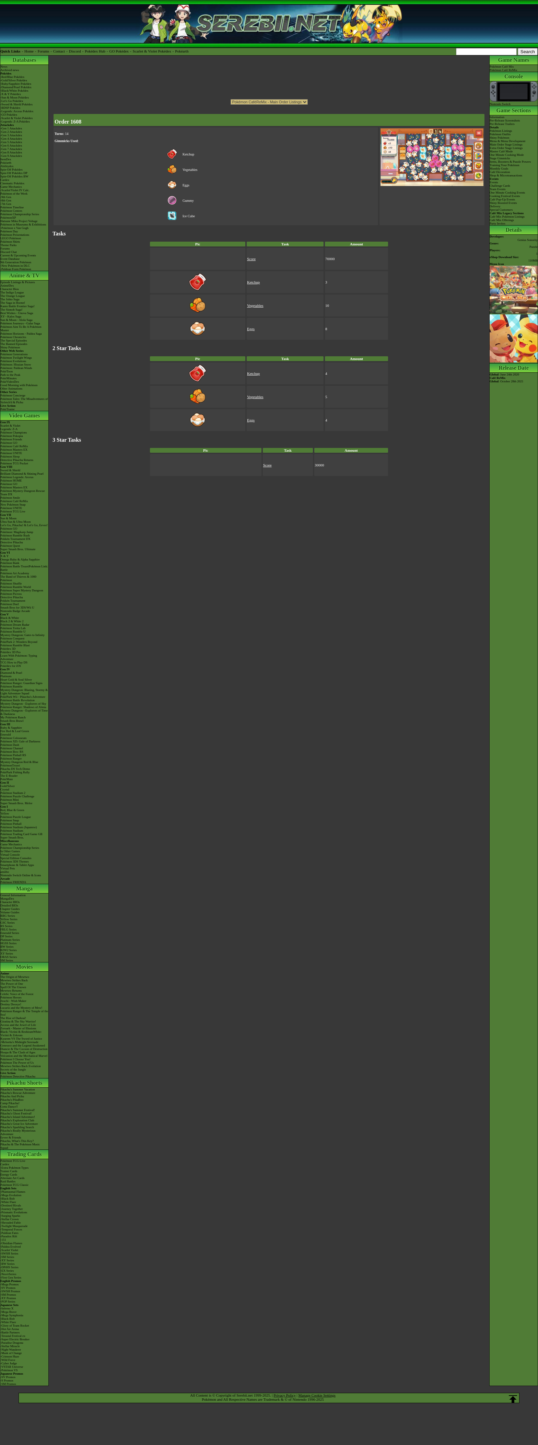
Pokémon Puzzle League (15, 817)
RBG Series (7, 915)
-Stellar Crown (9, 1219)
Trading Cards (24, 1154)
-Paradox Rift (8, 1236)
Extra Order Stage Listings (506, 148)
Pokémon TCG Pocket (14, 463)
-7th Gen (5, 204)
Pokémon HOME (11, 480)
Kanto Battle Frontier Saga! (17, 306)
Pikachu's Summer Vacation (17, 1089)
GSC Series (7, 922)
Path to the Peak (10, 375)
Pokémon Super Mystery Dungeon (21, 590)
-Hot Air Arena (9, 1329)
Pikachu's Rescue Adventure (17, 1093)
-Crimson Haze (9, 1356)
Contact (59, 51)
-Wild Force (7, 1360)
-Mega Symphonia (11, 1315)
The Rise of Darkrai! (13, 1018)
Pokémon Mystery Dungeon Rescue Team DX (22, 492)
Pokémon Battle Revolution (17, 700)
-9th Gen (5, 197)
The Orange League (12, 296)
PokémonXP (8, 217)
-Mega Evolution (10, 1195)
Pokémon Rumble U (13, 631)
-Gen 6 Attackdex (11, 145)
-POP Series (7, 1301)
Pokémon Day (9, 231)
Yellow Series (8, 919)
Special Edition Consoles (16, 858)
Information (497, 117)
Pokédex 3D (7, 648)
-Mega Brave (8, 1312)
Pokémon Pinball (11, 823)
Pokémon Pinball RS (13, 755)
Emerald (5, 734)
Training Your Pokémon (504, 165)
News (4, 66)
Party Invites (497, 223)
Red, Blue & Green (12, 810)
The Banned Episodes (13, 344)
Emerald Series (9, 933)
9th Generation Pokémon (15, 262)
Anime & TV (24, 275)
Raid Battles (7, 1181)
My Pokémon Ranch (13, 717)
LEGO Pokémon (10, 238)
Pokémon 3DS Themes (14, 861)
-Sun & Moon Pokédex (14, 97)
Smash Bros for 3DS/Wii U (17, 607)
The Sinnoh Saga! (11, 309)
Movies (24, 967)
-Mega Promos (9, 1284)
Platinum (6, 676)
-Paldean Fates (9, 1233)
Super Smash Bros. (12, 837)
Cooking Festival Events (505, 196)
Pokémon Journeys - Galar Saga (20, 323)
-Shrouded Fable (10, 1222)
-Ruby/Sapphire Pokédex (15, 83)
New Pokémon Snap (13, 504)
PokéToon (6, 371)
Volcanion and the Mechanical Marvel (23, 1055)
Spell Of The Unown (13, 987)
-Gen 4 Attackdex (11, 138)
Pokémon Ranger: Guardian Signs (21, 683)
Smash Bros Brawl (12, 720)
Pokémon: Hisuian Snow (15, 364)
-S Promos (6, 1380)
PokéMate (6, 779)
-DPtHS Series (9, 1267)
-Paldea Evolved (10, 1246)
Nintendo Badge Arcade (15, 611)
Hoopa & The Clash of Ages (17, 1052)
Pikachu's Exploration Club (17, 1120)
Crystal (4, 789)
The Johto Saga (10, 299)
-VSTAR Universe (11, 1366)
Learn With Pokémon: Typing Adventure (18, 657)
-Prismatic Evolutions (13, 1212)
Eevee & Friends (10, 1137)
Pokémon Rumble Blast (15, 645)
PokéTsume (7, 409)
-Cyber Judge (8, 1363)
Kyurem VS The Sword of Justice (21, 1038)
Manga (24, 888)
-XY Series (7, 1260)
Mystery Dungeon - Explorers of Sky (23, 703)
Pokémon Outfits (500, 134)
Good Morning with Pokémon (18, 385)
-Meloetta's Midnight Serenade (19, 1042)
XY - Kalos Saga (10, 316)
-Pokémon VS (9, 1370)
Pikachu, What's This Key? (17, 1141)
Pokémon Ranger (11, 758)
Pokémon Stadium (11, 830)
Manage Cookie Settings (317, 1395)
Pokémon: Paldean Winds (16, 368)
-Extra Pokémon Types (14, 1167)
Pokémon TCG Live (12, 511)
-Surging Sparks (10, 1215)
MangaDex (7, 898)
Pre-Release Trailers (502, 124)
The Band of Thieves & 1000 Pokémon (18, 578)
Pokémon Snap (9, 820)
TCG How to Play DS (13, 662)
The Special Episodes (13, 340)
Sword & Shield (10, 470)
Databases (24, 60)
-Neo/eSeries (8, 1274)
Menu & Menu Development (507, 141)
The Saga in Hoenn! (12, 302)
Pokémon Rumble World (15, 587)
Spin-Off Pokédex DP (13, 173)
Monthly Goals (499, 168)
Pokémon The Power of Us (17, 1062)
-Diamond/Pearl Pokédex (16, 87)
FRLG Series (8, 929)
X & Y (4, 556)
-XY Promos (8, 1298)
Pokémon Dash (9, 745)
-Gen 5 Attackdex (11, 142)
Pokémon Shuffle (11, 583)
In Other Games (10, 851)
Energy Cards (8, 1174)
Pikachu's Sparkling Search (17, 1127)
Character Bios (9, 289)
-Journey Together (11, 1209)
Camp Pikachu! (10, 1103)
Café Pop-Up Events (502, 199)
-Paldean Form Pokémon (15, 269)
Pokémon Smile (10, 497)
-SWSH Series (9, 1253)
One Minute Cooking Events (507, 192)
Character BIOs (10, 902)
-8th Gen (5, 200)
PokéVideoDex (9, 381)
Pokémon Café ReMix (14, 446)
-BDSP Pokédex (10, 107)
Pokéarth (181, 51)
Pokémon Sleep (10, 456)
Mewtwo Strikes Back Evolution (20, 1066)
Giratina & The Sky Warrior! (18, 1021)
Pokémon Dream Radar (14, 624)
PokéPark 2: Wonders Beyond (18, 642)
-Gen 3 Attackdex (11, 135)
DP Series (6, 936)
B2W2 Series (8, 950)
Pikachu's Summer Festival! (17, 1110)
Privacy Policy (284, 1395)
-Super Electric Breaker (15, 1339)
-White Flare (8, 1202)
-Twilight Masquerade (14, 1226)
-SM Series (7, 1257)
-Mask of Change (11, 1353)
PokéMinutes (8, 378)
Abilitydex (7, 166)
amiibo (4, 872)
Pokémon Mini (9, 799)
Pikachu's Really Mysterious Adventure (18, 1132)
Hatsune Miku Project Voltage (18, 221)
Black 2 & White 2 (12, 621)
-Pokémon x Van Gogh (14, 228)
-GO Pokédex (8, 114)
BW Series (7, 946)
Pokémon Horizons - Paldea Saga (21, 333)
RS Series (6, 926)
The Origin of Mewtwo (14, 977)
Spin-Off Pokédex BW (14, 176)
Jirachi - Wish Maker (13, 1001)
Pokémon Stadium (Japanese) (18, 827)
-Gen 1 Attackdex (11, 128)
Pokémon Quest (10, 545)
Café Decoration (500, 172)
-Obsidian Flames (11, 1243)
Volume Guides (10, 912)
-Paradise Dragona (11, 1342)
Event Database (10, 259)
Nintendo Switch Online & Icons (20, 875)
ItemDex (5, 159)
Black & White (9, 618)
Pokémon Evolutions (13, 361)
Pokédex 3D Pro (10, 652)
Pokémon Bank (9, 563)
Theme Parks (8, 245)
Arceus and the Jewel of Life (18, 1025)
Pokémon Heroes (11, 997)
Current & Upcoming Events (18, 255)
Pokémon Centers (11, 210)
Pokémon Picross (11, 594)
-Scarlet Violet (9, 1250)
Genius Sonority (527, 240)
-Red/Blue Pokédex (12, 77)
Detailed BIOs (9, 905)
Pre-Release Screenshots (505, 120)
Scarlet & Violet (10, 425)
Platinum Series (10, 939)
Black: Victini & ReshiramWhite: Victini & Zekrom (21, 1033)
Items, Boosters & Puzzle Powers (510, 161)
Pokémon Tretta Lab (13, 628)
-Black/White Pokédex (14, 90)
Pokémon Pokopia (11, 436)
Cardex (4, 180)
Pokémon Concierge (12, 395)
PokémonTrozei (10, 765)
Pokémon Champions (13, 432)
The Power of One (11, 983)
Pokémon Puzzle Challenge (17, 796)
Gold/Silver (7, 786)
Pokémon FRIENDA (13, 882)
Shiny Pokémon (10, 347)
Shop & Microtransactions (506, 175)
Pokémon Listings (501, 130)
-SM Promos (8, 1294)
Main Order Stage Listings (506, 144)
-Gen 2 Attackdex (11, 132)
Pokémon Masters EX (13, 449)
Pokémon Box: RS (11, 751)
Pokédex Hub (95, 51)
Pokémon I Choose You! (15, 1059)
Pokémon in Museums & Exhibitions (23, 224)
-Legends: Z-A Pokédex (15, 121)
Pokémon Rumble (11, 686)
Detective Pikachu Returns (16, 460)
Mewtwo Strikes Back (14, 980)
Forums (43, 51)
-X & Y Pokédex (10, 94)
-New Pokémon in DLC (15, 265)
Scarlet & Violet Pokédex (152, 51)
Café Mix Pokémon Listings (507, 216)
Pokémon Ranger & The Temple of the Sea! (24, 1012)
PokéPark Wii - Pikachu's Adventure (22, 696)
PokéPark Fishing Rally (15, 772)
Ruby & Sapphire (11, 727)
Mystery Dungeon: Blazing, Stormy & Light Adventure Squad (24, 691)
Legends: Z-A (8, 429)
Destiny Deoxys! (10, 1004)
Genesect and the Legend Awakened (22, 1045)
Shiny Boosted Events (503, 203)
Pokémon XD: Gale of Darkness (20, 741)
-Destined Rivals (10, 1205)
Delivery (495, 206)
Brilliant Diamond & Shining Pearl (22, 473)
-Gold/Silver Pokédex (13, 80)
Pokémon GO (8, 442)
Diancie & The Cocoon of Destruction (24, 1049)
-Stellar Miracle (10, 1346)
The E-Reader (8, 775)
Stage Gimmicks (500, 158)
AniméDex (7, 285)
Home (29, 51)
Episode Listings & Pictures (17, 282)
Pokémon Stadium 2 (12, 793)
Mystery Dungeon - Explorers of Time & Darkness (24, 712)
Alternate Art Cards (12, 1178)
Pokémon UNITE (11, 453)
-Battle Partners (10, 1332)
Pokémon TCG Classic (14, 1185)
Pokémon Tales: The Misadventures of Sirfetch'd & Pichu (24, 400)
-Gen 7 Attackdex (11, 149)
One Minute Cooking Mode (507, 155)
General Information (13, 895)
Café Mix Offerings (502, 220)
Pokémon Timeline (12, 207)
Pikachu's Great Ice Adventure (19, 1123)
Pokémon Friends (11, 439)
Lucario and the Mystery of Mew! (21, 1007)
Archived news (9, 70)
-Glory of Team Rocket (14, 1325)
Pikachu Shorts (24, 1083)
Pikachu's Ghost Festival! (16, 1113)
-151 (3, 1239)
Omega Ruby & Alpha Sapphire (20, 559)
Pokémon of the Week (13, 193)
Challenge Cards (500, 185)
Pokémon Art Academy (14, 573)
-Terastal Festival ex (12, 1336)
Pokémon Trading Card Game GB (21, 834)
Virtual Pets (7, 868)
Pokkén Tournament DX (15, 539)
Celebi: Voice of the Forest (16, 994)
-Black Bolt (7, 1198)
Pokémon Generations (14, 354)
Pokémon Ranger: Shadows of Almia (23, 707)
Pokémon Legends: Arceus (16, 477)
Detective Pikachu (11, 542)
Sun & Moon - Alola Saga (16, 320)
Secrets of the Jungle (13, 1069)
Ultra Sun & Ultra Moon (15, 521)
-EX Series (7, 1270)
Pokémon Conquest (12, 638)
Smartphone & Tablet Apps (17, 865)
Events (494, 182)
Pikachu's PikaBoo (11, 1099)
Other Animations (11, 388)
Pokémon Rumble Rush (15, 535)
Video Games (24, 415)
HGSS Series (8, 943)
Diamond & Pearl (11, 672)
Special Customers (501, 209)
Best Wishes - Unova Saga (16, 313)
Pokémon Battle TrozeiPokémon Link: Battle (24, 568)
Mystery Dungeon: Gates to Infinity (22, 635)
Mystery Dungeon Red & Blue (19, 762)
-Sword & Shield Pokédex (16, 104)
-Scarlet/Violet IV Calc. (15, 190)
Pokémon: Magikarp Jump (16, 532)
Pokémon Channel (11, 748)
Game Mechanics (11, 186)
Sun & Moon (8, 518)
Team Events (498, 189)
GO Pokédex (119, 51)
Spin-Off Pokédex (11, 169)
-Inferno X (6, 1308)
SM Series (6, 960)
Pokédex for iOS (10, 666)
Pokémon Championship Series (19, 214)
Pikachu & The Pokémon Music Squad (20, 1146)
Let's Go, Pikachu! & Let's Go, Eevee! (24, 525)
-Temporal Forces (11, 1229)
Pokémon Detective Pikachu (17, 1076)
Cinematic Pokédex (12, 183)
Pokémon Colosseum (13, 738)
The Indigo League (12, 292)
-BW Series (7, 1263)
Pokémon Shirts (10, 241)
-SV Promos (7, 1288)
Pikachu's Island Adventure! (17, 1117)
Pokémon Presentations (14, 234)
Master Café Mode (501, 151)
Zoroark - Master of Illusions (18, 1028)
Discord (75, 51)
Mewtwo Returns (11, 990)
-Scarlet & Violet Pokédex (16, 118)
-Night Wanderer (10, 1349)
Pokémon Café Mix (502, 66)
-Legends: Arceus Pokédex (16, 111)
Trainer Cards (8, 1171)
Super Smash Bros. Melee (16, 803)
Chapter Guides (10, 909)
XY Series (6, 953)
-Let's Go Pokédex (11, 101)
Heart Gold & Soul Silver (16, 679)
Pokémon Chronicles (13, 337)
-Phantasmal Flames (12, 1191)
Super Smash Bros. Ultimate (18, 549)
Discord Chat (8, 252)
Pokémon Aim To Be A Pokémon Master (20, 328)
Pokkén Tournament (12, 600)
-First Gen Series (10, 1277)
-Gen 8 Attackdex (11, 152)
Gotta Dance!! (9, 1106)
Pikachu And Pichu (12, 1096)
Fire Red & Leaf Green (14, 731)
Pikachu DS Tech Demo (15, 769)
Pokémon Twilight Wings (16, 357)
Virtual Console (10, 854)
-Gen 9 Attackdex (11, 156)
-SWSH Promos (10, 1291)
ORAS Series (8, 957)
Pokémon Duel (9, 604)
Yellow (4, 813)
